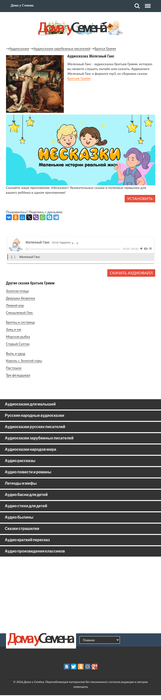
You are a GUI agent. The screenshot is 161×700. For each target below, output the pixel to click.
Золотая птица (17, 291)
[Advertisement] (81, 595)
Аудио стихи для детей (26, 506)
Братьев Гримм (78, 78)
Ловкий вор (15, 305)
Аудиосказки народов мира (30, 449)
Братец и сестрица (20, 322)
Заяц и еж (13, 329)
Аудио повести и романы (28, 472)
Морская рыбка (18, 336)
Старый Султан (18, 344)
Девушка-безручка (20, 298)
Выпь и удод (15, 353)
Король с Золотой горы (24, 361)
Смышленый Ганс (19, 312)
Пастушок (14, 368)
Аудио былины (19, 517)
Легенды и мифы (21, 483)
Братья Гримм (105, 48)
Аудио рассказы (20, 461)
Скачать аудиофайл (131, 272)
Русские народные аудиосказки (34, 415)
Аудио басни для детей (26, 495)
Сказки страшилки (22, 529)
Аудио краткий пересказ (27, 540)
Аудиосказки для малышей (30, 404)
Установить (140, 198)
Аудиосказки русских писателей (35, 427)
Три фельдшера (18, 375)
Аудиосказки (19, 48)
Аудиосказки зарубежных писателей (61, 48)
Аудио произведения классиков (35, 551)
